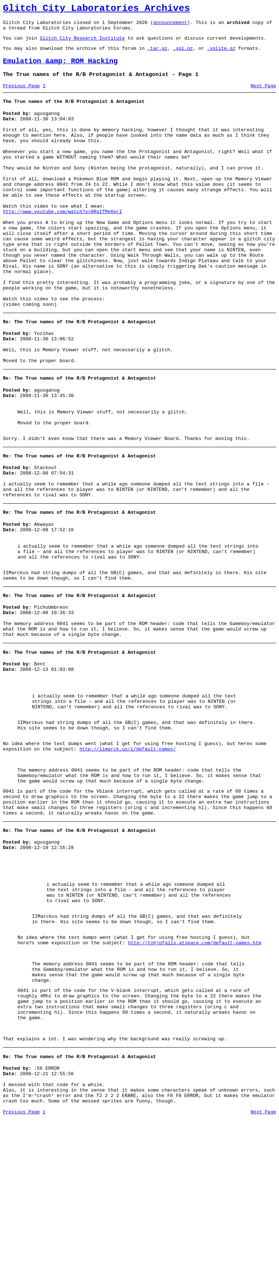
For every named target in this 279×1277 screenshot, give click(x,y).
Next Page (263, 95)
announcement (170, 25)
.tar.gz (157, 54)
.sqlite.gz (221, 54)
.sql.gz (183, 54)
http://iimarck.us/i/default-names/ (128, 853)
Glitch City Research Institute (82, 43)
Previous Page (21, 95)
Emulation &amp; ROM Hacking (60, 69)
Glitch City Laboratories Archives (96, 9)
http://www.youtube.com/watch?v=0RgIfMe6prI (62, 242)
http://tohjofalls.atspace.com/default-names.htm (194, 1076)
